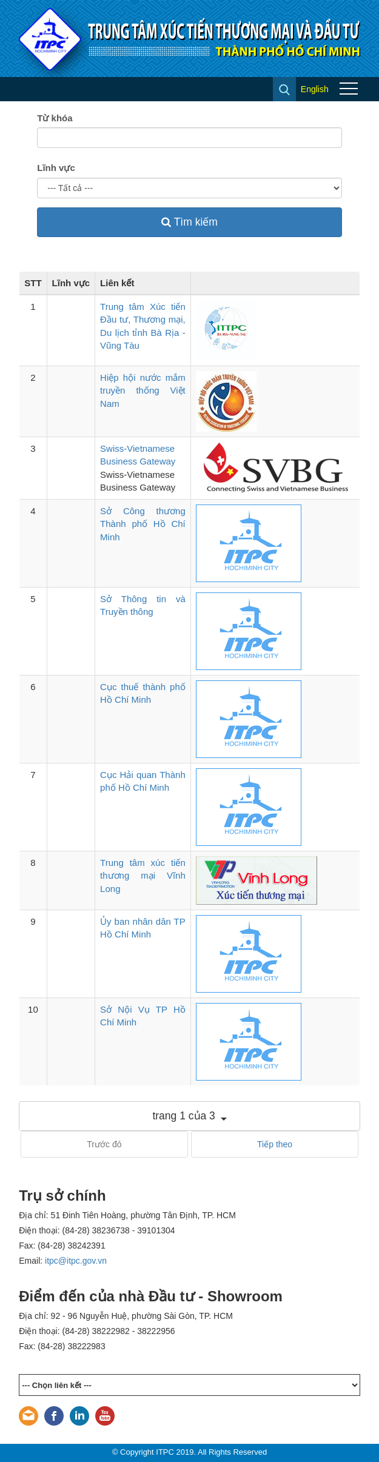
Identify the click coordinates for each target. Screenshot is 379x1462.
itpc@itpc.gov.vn (76, 1261)
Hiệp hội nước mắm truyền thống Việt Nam (143, 390)
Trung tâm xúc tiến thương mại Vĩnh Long (143, 875)
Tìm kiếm (189, 222)
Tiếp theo (274, 1144)
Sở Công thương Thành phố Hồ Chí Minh (143, 524)
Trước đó (104, 1144)
